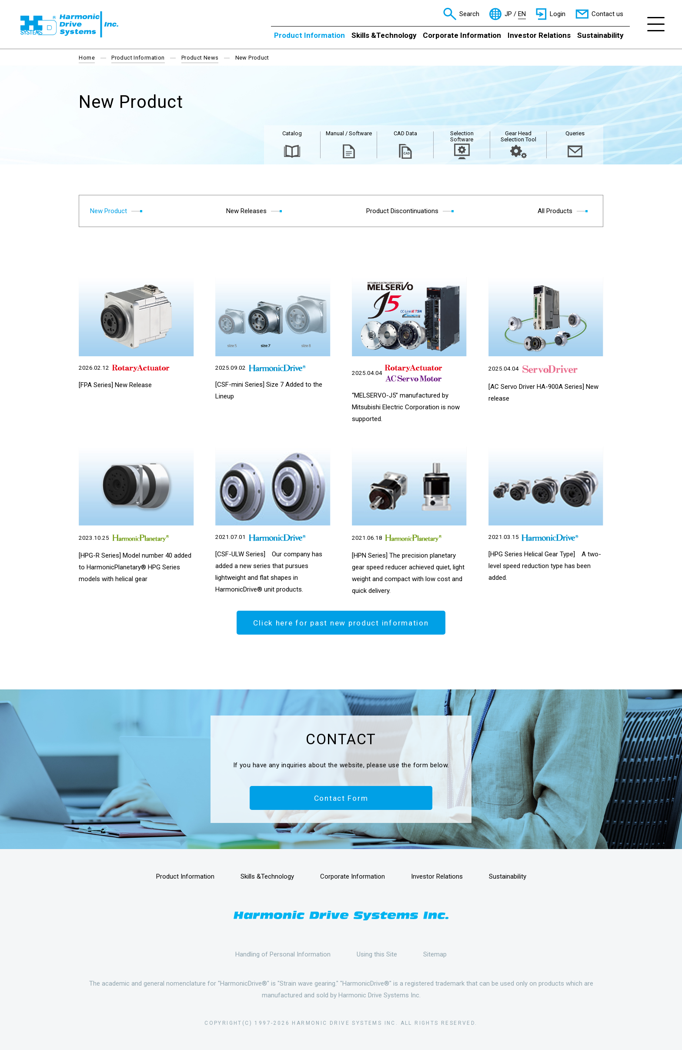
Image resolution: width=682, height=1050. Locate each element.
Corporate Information (462, 35)
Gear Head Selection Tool (518, 136)
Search (469, 14)
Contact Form (341, 798)
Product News (200, 57)
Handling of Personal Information (283, 954)
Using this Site (377, 954)
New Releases (246, 211)
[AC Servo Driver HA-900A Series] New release (543, 392)
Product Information (309, 35)
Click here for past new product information (340, 623)
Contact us (607, 14)
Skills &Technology (383, 35)
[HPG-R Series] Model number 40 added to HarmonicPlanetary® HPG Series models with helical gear (135, 567)
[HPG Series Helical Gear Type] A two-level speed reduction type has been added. (544, 566)
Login (557, 14)
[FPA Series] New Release (115, 385)
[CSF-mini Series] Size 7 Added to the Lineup (268, 390)
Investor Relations (539, 35)
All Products (555, 211)
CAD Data (405, 133)
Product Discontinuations (402, 211)
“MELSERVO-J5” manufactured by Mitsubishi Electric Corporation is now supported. (406, 407)
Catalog (292, 133)
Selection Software (462, 136)
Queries (575, 133)
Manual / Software (349, 133)
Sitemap (435, 954)
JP (508, 14)
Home (87, 57)
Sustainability (600, 35)
